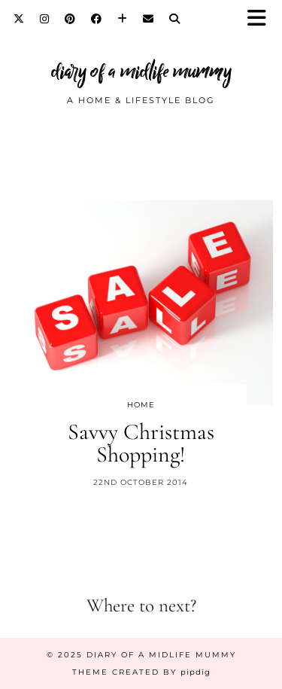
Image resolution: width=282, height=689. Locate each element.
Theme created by (141, 672)
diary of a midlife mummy (141, 71)
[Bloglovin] (122, 19)
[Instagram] (45, 19)
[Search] (174, 19)
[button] (262, 19)
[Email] (148, 19)
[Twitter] (19, 19)
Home (141, 405)
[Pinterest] (70, 19)
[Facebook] (96, 19)
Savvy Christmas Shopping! (141, 443)
